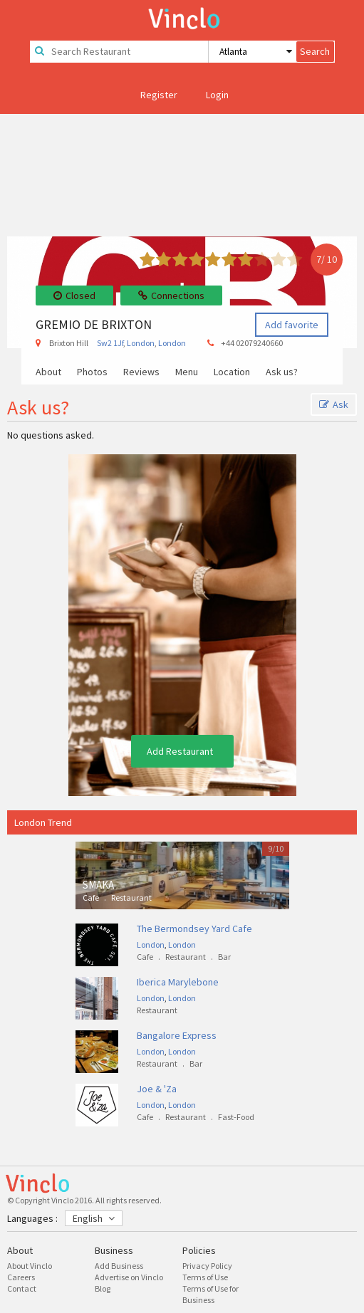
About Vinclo (29, 1265)
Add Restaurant (180, 751)
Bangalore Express (177, 1035)
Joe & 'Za (157, 1088)
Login (217, 94)
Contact (21, 1288)
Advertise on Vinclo (129, 1277)
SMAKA (98, 884)
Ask (333, 404)
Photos (92, 372)
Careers (21, 1277)
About (48, 372)
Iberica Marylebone (178, 981)
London (141, 343)
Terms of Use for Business (210, 1294)
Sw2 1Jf (110, 343)
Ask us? (282, 372)
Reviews (141, 372)
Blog (102, 1288)
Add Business (119, 1265)
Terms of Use (205, 1277)
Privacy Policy (207, 1265)
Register (158, 94)
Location (232, 372)
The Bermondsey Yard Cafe (194, 928)
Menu (186, 372)
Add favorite (291, 324)
